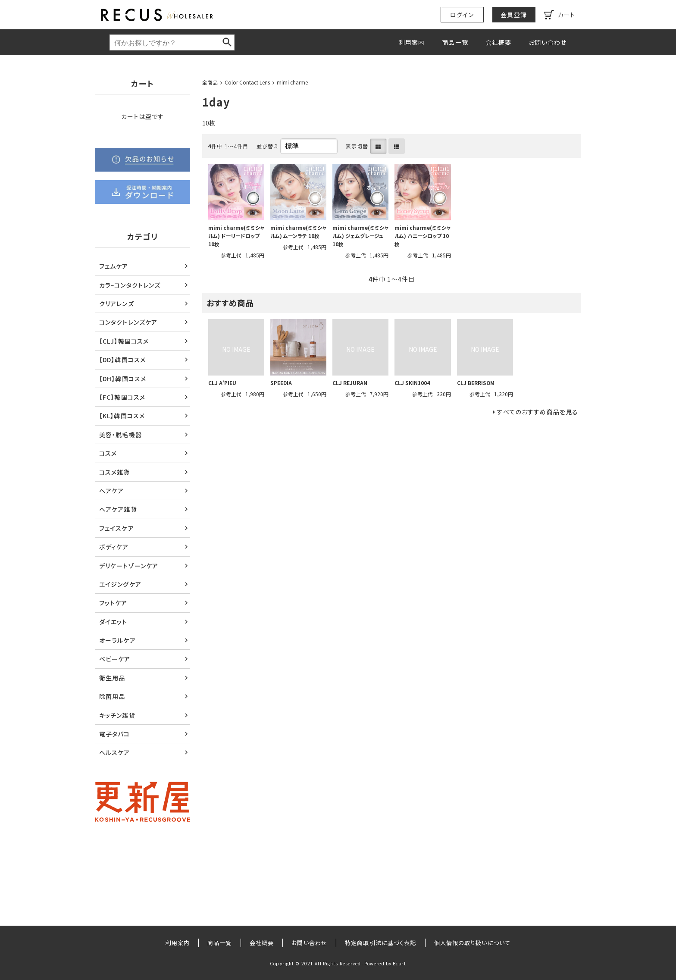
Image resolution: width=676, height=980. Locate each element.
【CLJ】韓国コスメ (124, 341)
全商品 (210, 82)
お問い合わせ (547, 42)
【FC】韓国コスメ (122, 397)
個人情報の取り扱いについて (472, 943)
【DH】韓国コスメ (122, 378)
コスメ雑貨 (114, 472)
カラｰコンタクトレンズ (129, 285)
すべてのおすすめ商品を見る (537, 411)
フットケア (113, 602)
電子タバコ (114, 734)
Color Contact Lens (247, 82)
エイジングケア (120, 584)
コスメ (108, 453)
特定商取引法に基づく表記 (380, 943)
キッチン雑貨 (117, 715)
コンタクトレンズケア (128, 322)
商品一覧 (455, 42)
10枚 (208, 123)
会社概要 (498, 42)
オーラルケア (117, 640)
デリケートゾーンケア (128, 565)
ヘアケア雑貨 (118, 509)
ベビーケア (115, 658)
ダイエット (113, 621)
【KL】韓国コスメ (122, 415)
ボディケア (114, 546)
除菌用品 (112, 696)
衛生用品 (112, 677)
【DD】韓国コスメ (122, 359)
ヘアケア (111, 490)
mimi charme (292, 82)
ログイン (462, 14)
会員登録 (513, 14)
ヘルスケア (114, 752)
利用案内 (412, 42)
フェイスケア (116, 528)
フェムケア (113, 266)
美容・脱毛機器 (120, 434)
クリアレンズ (116, 303)
